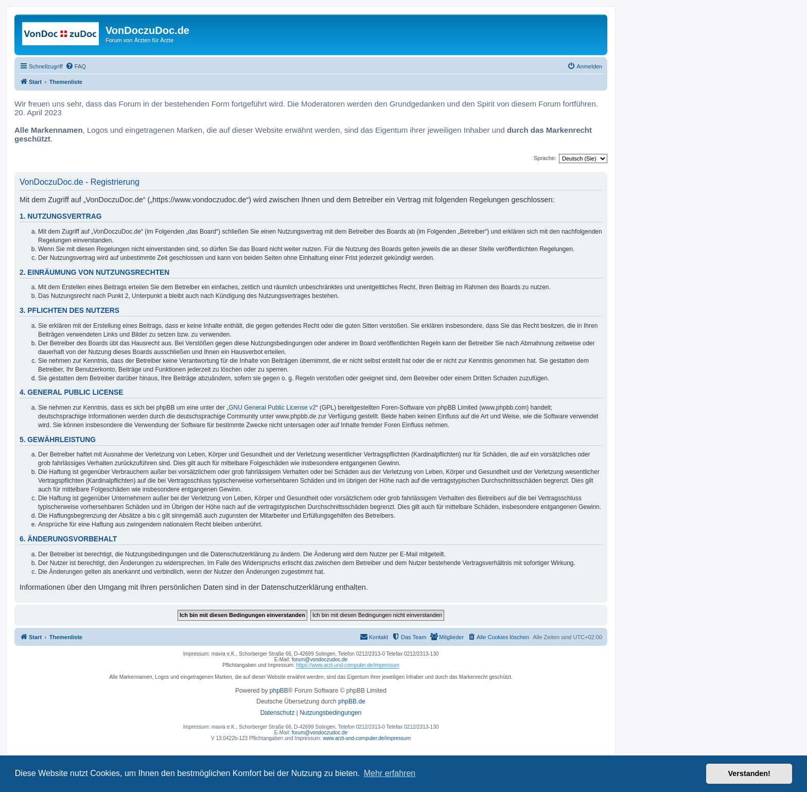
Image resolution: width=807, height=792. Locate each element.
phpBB (279, 690)
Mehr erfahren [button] (390, 773)
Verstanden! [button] (749, 773)
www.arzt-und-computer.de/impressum (367, 738)
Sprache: (545, 158)
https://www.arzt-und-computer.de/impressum (347, 665)
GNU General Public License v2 (272, 407)
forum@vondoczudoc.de (320, 659)
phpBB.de (351, 701)
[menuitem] (75, 66)
